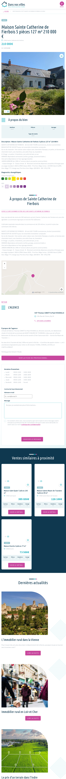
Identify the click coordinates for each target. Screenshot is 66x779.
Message (7, 401)
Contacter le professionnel (13, 389)
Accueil (6, 11)
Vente (4, 20)
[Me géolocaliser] (61, 289)
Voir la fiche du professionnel (33, 358)
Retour (4, 302)
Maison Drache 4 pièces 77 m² (15, 546)
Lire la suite (33, 653)
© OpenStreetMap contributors (55, 292)
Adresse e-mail (9, 392)
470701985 (7, 48)
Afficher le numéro (43, 321)
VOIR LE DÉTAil (16, 512)
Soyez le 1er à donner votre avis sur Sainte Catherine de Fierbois (25, 211)
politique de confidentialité (30, 424)
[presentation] (19, 431)
